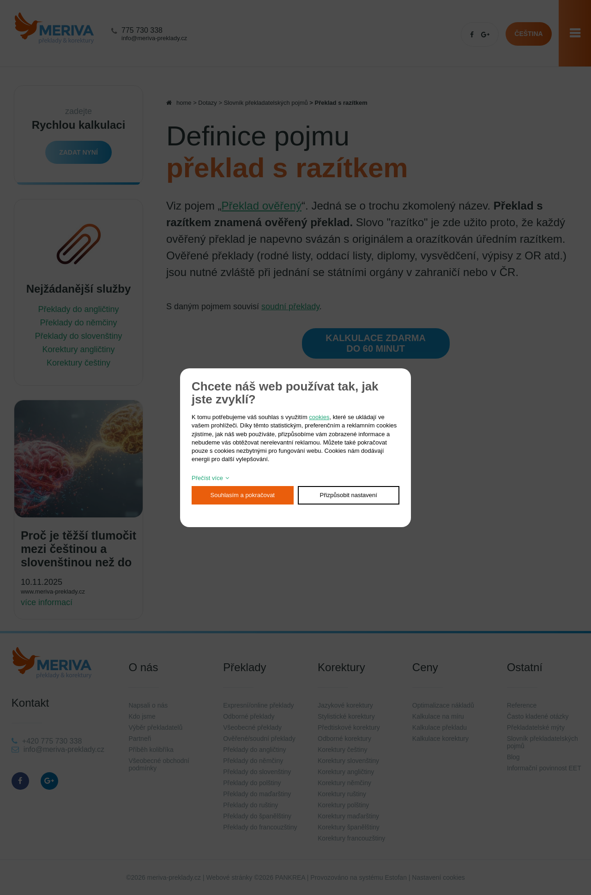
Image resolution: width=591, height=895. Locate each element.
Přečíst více (207, 478)
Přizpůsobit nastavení (348, 495)
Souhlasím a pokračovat (243, 495)
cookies (319, 417)
